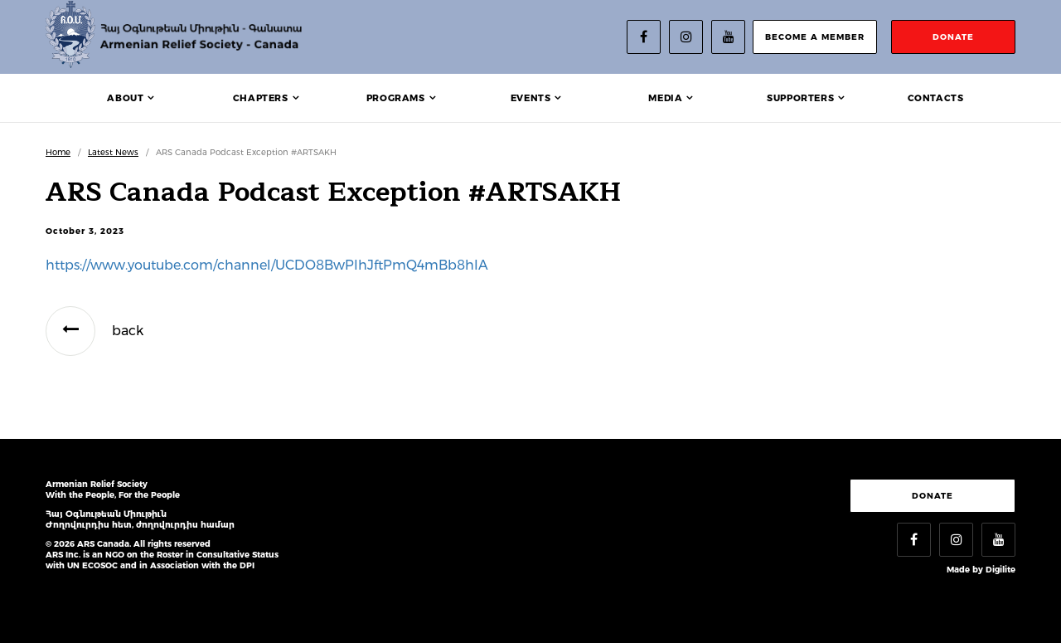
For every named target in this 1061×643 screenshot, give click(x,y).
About (125, 98)
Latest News (113, 152)
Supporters (800, 98)
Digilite (1000, 569)
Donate (932, 495)
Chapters (260, 98)
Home (58, 152)
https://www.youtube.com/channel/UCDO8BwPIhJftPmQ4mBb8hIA (267, 265)
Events (531, 98)
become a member (815, 37)
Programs (395, 98)
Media (665, 98)
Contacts (936, 98)
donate (953, 37)
